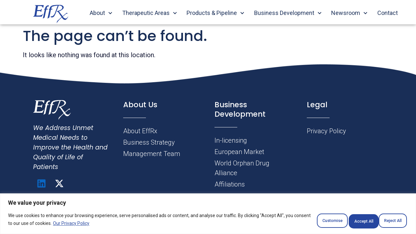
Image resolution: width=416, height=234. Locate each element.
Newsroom (349, 13)
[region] (208, 214)
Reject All (346, 220)
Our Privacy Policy (106, 224)
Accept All (387, 220)
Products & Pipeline (215, 13)
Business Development (288, 13)
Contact (387, 13)
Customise (303, 220)
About (101, 13)
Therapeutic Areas (149, 13)
